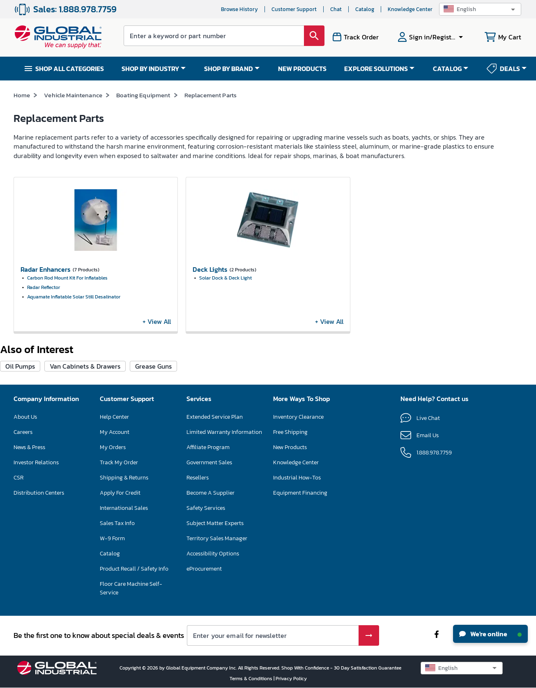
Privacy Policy (291, 678)
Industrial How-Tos (297, 477)
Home (22, 95)
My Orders (113, 447)
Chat (336, 9)
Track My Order (119, 462)
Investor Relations (36, 462)
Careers (23, 432)
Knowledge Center (410, 9)
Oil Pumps (20, 366)
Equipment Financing (300, 492)
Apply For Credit (120, 492)
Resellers (197, 477)
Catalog (364, 9)
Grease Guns (153, 366)
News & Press (29, 447)
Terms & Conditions (252, 678)
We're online (490, 634)
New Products (290, 447)
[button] (480, 9)
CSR (18, 477)
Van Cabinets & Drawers (85, 366)
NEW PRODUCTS (302, 68)
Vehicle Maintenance (73, 95)
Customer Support (294, 9)
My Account (114, 432)
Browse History (239, 9)
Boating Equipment (143, 95)
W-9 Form (112, 538)
